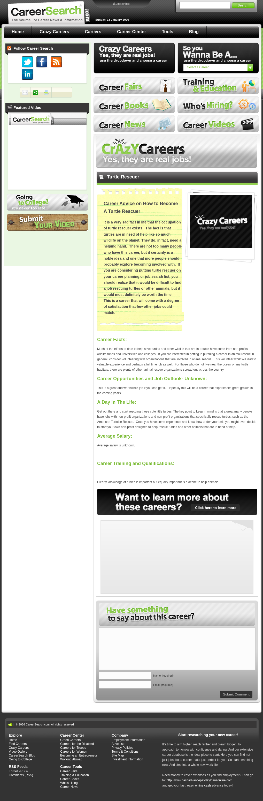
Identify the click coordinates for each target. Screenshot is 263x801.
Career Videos (218, 123)
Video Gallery (18, 751)
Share (35, 92)
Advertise (118, 744)
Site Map (118, 755)
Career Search (49, 12)
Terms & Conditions (125, 751)
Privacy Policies (122, 748)
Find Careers (18, 744)
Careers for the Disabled (77, 744)
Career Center (131, 31)
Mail (25, 92)
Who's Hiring (218, 104)
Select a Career (198, 67)
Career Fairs (134, 85)
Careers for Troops (73, 748)
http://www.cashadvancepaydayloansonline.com (200, 780)
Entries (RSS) (18, 771)
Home (18, 31)
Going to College (47, 202)
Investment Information (127, 759)
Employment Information (128, 740)
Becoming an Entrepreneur (78, 755)
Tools (167, 31)
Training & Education (74, 775)
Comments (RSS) (21, 775)
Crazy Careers (54, 31)
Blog (194, 31)
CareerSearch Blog (22, 755)
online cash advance (209, 785)
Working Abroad (71, 759)
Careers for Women (73, 751)
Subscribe (121, 4)
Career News (134, 123)
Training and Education (218, 85)
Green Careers (70, 740)
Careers (93, 31)
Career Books (134, 104)
